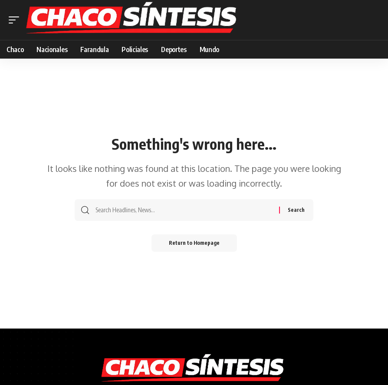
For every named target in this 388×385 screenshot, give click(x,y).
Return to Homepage (194, 243)
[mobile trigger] (16, 20)
